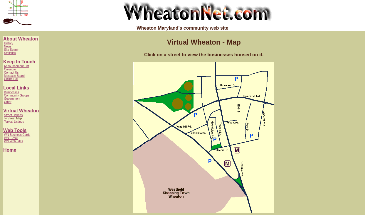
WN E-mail (11, 138)
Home (9, 150)
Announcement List (16, 66)
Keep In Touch (19, 61)
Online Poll (11, 79)
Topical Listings (14, 121)
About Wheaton (20, 38)
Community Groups (16, 95)
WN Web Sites (13, 141)
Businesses (11, 92)
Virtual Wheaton (21, 110)
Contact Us (11, 72)
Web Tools (14, 130)
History (8, 43)
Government (12, 98)
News (7, 46)
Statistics (10, 53)
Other (7, 102)
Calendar (10, 69)
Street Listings (13, 115)
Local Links (16, 87)
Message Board (14, 75)
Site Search (11, 49)
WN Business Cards (17, 134)
